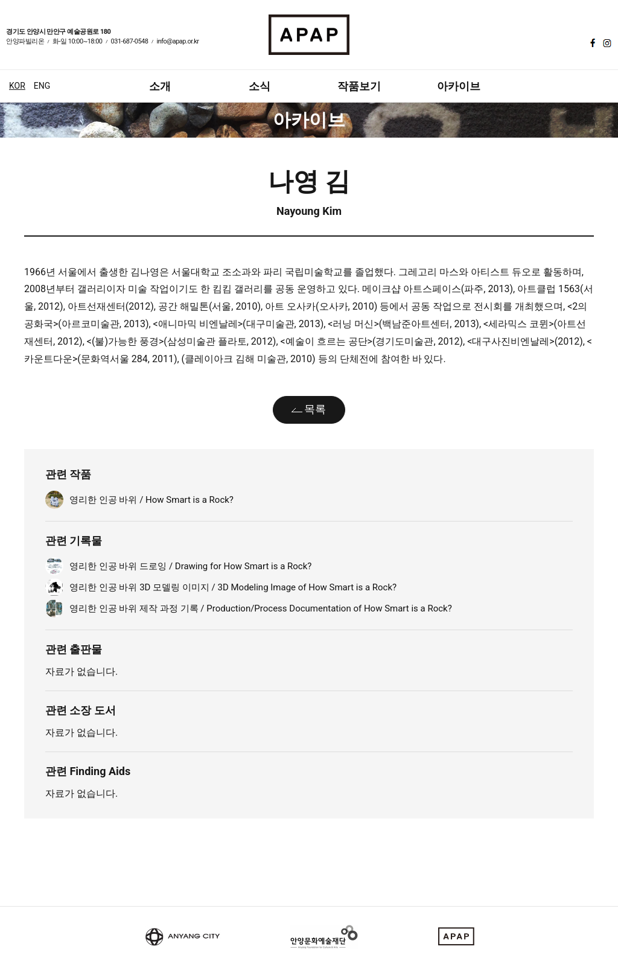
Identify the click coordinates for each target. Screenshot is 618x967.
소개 (160, 86)
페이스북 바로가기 (591, 43)
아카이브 (458, 86)
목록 (315, 409)
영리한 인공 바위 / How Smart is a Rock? (151, 499)
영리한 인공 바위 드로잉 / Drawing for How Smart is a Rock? (190, 566)
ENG (42, 86)
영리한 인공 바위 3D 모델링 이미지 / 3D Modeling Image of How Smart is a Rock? (233, 587)
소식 (259, 86)
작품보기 (359, 86)
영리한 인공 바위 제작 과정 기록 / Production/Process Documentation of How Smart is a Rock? (260, 608)
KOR (17, 86)
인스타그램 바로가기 (606, 43)
